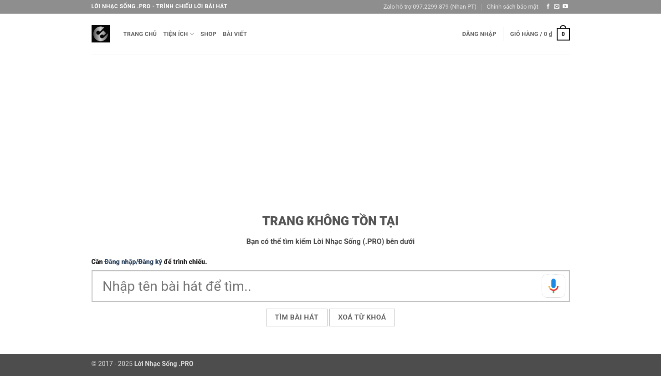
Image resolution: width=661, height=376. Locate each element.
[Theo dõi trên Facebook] (548, 7)
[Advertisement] (330, 123)
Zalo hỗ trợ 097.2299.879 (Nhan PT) (430, 6)
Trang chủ (140, 33)
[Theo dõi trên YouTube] (565, 7)
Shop (208, 33)
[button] (479, 34)
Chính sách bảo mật (512, 6)
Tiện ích (178, 34)
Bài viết (235, 33)
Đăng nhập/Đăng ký (133, 262)
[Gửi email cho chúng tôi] (556, 7)
